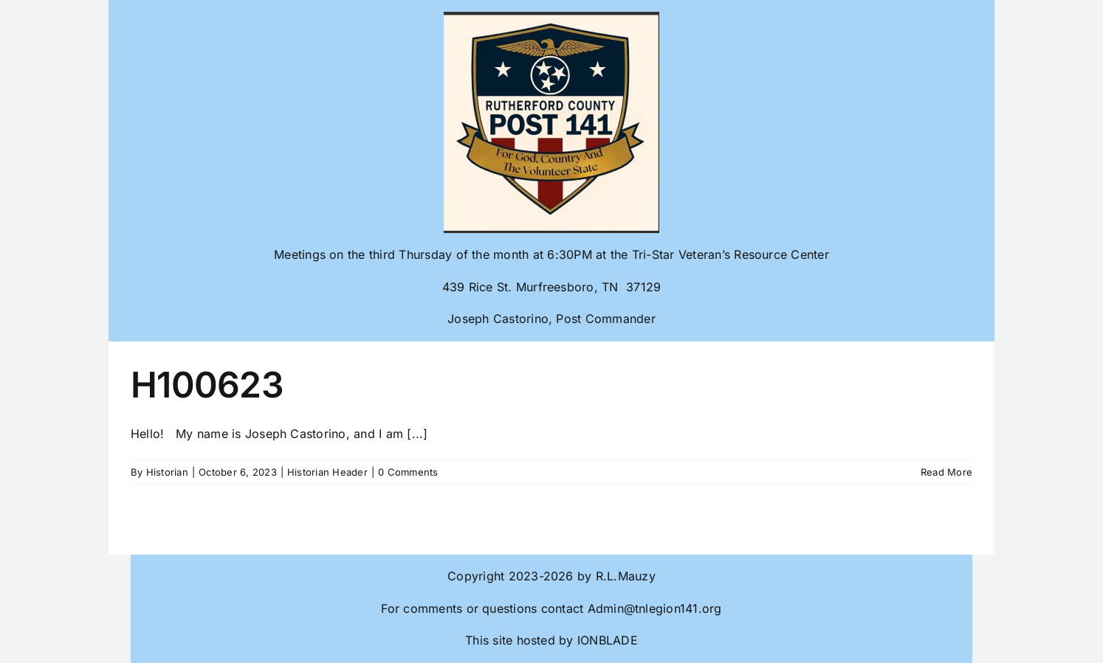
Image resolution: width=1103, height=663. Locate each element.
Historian (167, 472)
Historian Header (327, 472)
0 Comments (408, 472)
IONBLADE (606, 640)
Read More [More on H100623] (946, 472)
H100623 (207, 384)
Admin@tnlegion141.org (655, 608)
